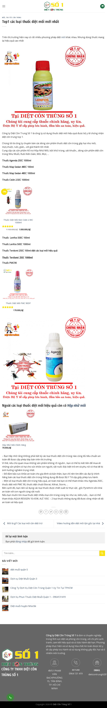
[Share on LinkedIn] (66, 512)
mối (63, 37)
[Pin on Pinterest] (61, 512)
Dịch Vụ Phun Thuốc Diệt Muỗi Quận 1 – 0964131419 (38, 597)
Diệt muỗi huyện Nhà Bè (23, 606)
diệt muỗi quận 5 (19, 569)
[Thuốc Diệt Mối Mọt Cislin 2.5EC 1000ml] (18, 201)
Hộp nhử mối (77, 405)
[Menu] (3, 6)
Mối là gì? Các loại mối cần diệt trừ (22, 523)
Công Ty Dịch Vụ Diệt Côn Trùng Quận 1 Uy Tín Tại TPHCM (41, 588)
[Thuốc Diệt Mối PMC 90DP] (18, 284)
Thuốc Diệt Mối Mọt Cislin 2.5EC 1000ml (18, 221)
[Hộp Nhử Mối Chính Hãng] (18, 425)
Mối (3, 17)
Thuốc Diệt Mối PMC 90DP (18, 303)
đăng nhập (21, 541)
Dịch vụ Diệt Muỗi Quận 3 (23, 578)
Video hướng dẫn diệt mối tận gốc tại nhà (81, 523)
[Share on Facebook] (46, 512)
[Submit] (102, 553)
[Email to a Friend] (56, 512)
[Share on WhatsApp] (41, 512)
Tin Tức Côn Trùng (13, 17)
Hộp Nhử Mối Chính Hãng (14, 445)
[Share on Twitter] (51, 512)
